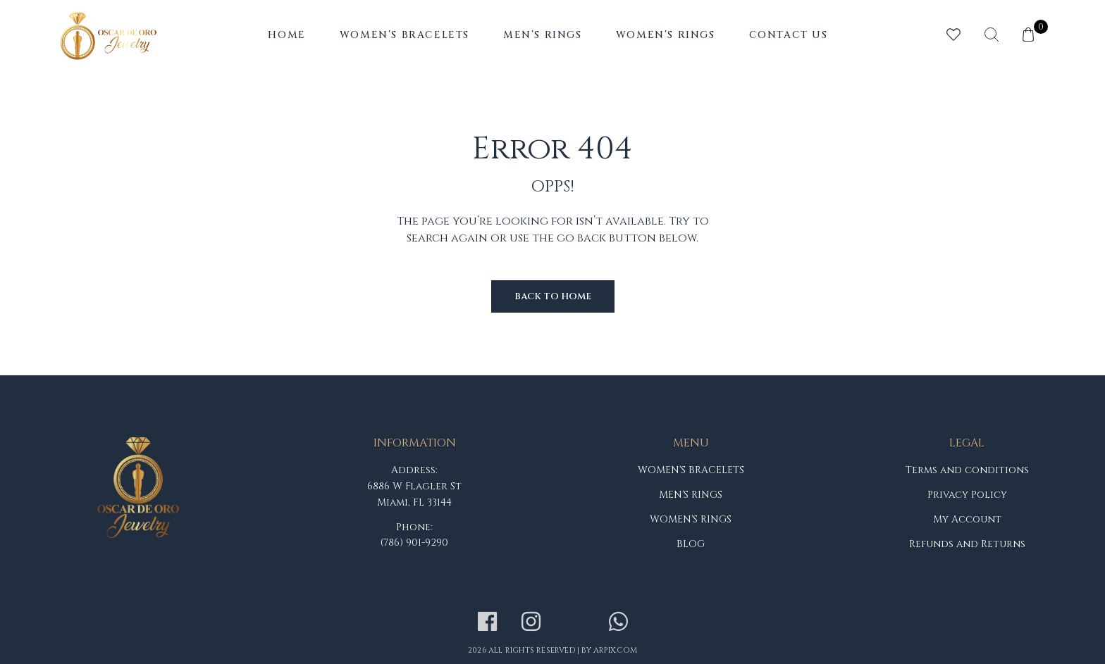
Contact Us (788, 35)
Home (286, 35)
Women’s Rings (665, 35)
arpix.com (615, 650)
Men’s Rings (542, 35)
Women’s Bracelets (404, 35)
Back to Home (552, 296)
